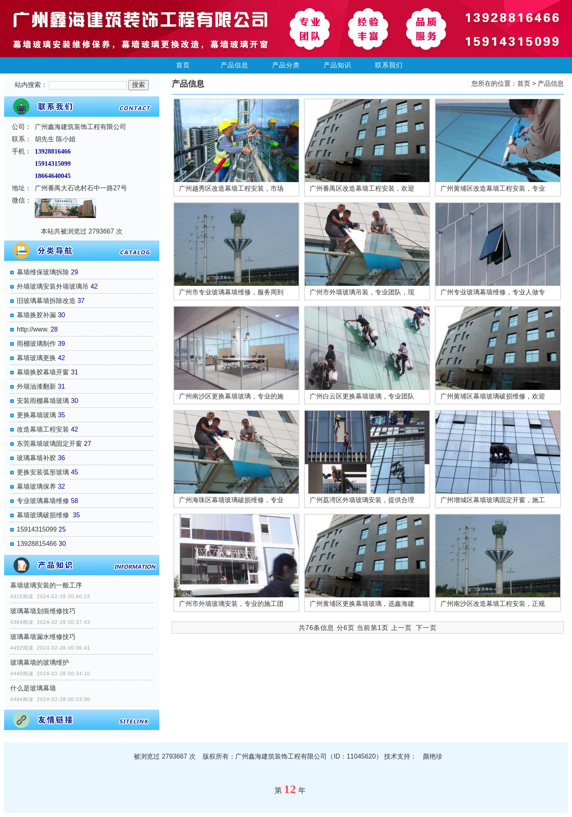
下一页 (426, 627)
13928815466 (37, 543)
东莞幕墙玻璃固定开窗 (49, 443)
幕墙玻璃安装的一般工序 (46, 585)
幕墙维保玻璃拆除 (43, 272)
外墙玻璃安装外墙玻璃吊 (53, 286)
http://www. (33, 329)
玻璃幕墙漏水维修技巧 (43, 636)
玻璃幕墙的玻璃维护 (39, 662)
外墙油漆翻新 (36, 386)
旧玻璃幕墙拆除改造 (46, 300)
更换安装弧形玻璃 (43, 472)
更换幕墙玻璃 (36, 415)
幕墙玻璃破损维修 (44, 515)
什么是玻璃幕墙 (33, 688)
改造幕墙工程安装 (43, 429)
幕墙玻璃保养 (36, 486)
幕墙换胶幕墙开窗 (43, 372)
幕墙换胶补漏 (36, 315)
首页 (183, 65)
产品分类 (286, 65)
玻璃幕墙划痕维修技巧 (43, 611)
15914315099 (37, 529)
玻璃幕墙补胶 (36, 457)
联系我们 (389, 65)
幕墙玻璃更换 (36, 357)
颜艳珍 (432, 756)
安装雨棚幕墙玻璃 (43, 400)
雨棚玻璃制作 (36, 343)
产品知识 (337, 65)
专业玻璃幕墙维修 (43, 500)
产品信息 (234, 65)
